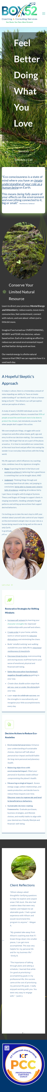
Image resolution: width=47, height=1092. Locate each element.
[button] (3, 940)
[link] (23, 528)
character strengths (16, 624)
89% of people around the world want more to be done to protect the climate (23, 417)
